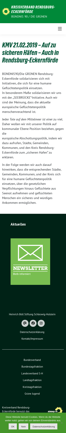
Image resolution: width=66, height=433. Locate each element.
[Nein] (61, 423)
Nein (23, 426)
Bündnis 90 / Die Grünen (29, 16)
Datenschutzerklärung (44, 426)
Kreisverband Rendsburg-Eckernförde (33, 9)
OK (12, 426)
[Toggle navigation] (60, 29)
